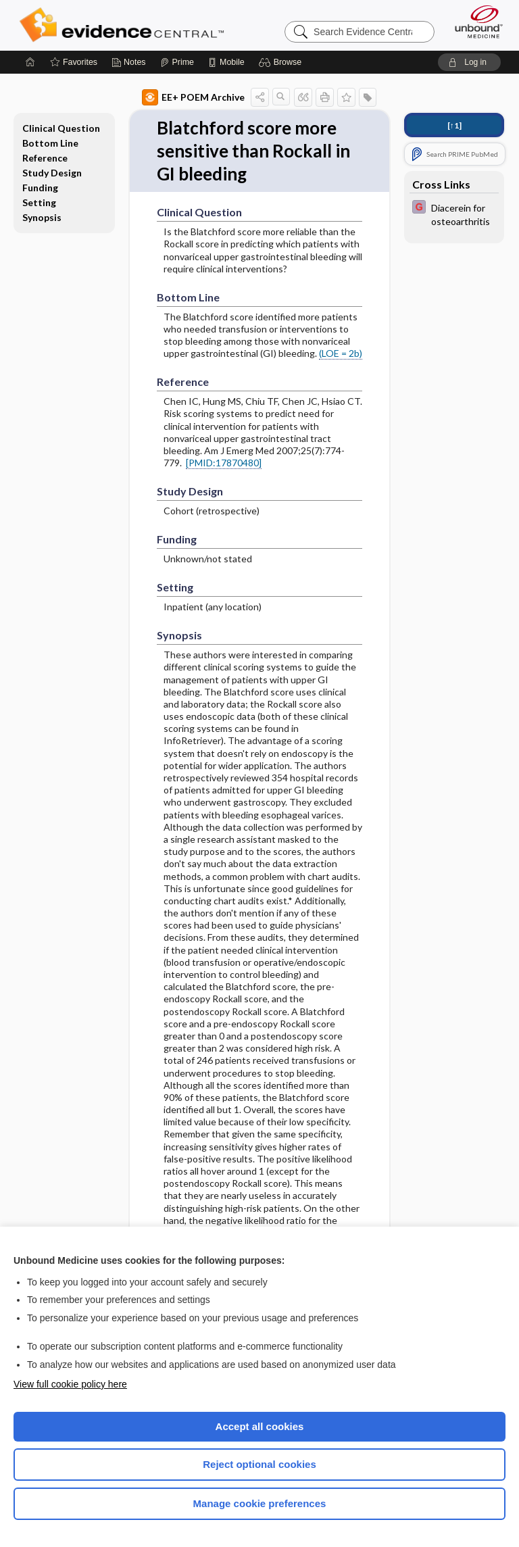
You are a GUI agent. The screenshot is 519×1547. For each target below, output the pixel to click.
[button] (282, 62)
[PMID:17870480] (224, 462)
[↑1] (454, 125)
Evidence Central (124, 25)
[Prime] (177, 62)
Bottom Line (50, 143)
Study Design (52, 172)
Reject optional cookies (259, 1464)
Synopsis (41, 217)
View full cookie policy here (70, 1384)
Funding (40, 187)
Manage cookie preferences (259, 1503)
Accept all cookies (260, 1426)
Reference (45, 158)
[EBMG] (454, 213)
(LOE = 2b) (340, 353)
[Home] (30, 62)
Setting (39, 202)
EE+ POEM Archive (193, 97)
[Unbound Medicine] (474, 21)
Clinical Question (61, 128)
